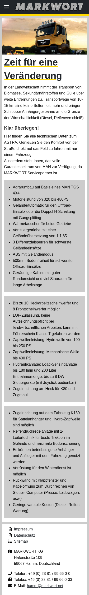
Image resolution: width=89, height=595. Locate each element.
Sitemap (21, 541)
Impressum (23, 529)
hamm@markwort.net (45, 586)
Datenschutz (24, 535)
